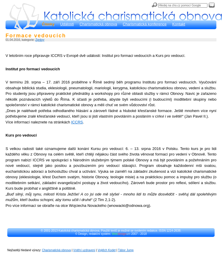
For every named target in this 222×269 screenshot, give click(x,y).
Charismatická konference (145, 24)
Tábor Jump (126, 250)
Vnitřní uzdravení (84, 250)
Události (67, 24)
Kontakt (178, 24)
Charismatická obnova (98, 24)
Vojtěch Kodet (107, 250)
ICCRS (77, 122)
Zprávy (39, 39)
